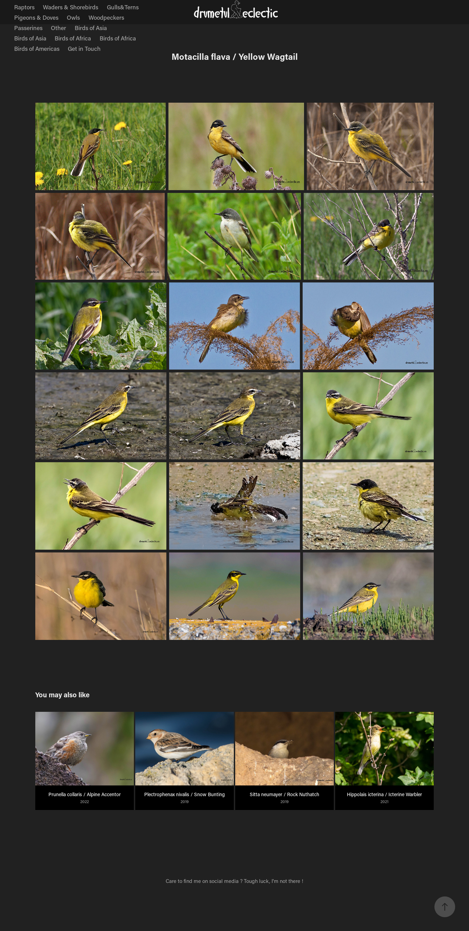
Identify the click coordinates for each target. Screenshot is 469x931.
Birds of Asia (91, 27)
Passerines (28, 27)
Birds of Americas (36, 48)
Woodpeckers (106, 17)
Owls (73, 17)
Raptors (24, 7)
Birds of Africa (73, 38)
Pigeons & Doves (36, 17)
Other (58, 27)
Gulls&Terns (123, 7)
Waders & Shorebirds (70, 7)
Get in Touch (84, 48)
